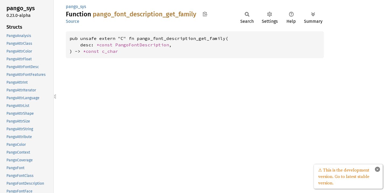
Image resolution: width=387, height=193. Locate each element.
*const (105, 44)
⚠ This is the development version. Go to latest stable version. (343, 176)
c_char (110, 51)
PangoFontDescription (142, 44)
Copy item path (204, 13)
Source (72, 21)
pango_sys (76, 6)
